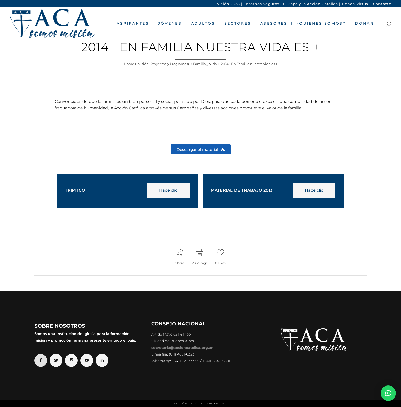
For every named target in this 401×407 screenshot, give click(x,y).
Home (129, 64)
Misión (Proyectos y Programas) (163, 64)
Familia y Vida (205, 64)
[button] (388, 393)
